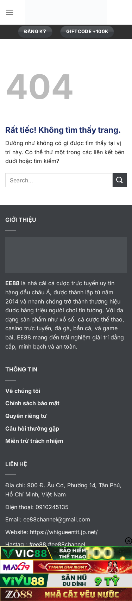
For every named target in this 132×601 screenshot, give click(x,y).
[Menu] (9, 12)
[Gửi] (120, 180)
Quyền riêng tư (26, 415)
